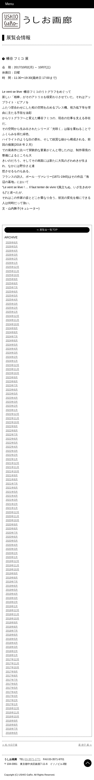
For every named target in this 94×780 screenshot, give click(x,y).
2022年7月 (12, 434)
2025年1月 (12, 311)
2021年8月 (12, 479)
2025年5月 (12, 295)
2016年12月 (12, 708)
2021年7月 (12, 483)
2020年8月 (12, 528)
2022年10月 (12, 422)
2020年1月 (12, 557)
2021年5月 (12, 491)
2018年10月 (12, 618)
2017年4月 (12, 692)
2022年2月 (12, 455)
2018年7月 (12, 630)
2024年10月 (12, 324)
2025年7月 (12, 287)
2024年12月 (12, 316)
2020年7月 (12, 532)
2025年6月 (12, 291)
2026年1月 (12, 263)
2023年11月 (12, 369)
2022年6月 (12, 438)
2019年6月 (12, 585)
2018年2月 (12, 651)
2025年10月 (12, 275)
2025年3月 (12, 303)
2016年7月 (12, 728)
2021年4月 (12, 495)
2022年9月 (12, 426)
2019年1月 (12, 606)
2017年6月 (12, 683)
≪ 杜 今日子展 (9, 745)
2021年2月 (12, 504)
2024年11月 (12, 320)
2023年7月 (12, 385)
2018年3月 (12, 647)
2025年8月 (12, 283)
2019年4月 (12, 593)
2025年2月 (12, 307)
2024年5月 (12, 344)
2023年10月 (12, 373)
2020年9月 (12, 524)
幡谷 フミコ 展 (17, 58)
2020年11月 (12, 516)
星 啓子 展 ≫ (85, 745)
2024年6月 (12, 340)
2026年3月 (12, 254)
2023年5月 (12, 393)
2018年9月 (12, 622)
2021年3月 (12, 499)
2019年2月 (12, 602)
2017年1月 (12, 704)
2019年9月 (12, 573)
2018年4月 (12, 643)
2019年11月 (12, 565)
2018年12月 (12, 610)
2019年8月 (12, 577)
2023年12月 (12, 365)
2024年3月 (12, 352)
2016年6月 (12, 733)
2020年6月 (12, 536)
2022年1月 (12, 459)
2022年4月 (12, 446)
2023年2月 (12, 405)
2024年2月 (12, 357)
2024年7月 (12, 336)
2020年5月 (12, 540)
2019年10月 (12, 569)
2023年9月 (12, 377)
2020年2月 (12, 553)
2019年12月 (12, 561)
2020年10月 (12, 520)
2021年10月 (12, 471)
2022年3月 (12, 451)
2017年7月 (12, 679)
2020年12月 (12, 512)
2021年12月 (12, 463)
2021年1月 (12, 508)
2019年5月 (12, 589)
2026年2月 (12, 258)
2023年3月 (12, 401)
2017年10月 (12, 667)
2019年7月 (12, 581)
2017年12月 (12, 659)
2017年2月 (12, 700)
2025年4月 (12, 299)
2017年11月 (12, 663)
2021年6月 (12, 487)
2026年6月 (12, 242)
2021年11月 (12, 467)
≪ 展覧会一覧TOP (47, 229)
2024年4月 (12, 348)
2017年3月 (12, 696)
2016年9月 (12, 720)
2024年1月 (12, 361)
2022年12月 (12, 414)
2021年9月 (12, 475)
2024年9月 (12, 328)
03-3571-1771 (32, 759)
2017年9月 (12, 671)
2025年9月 (12, 279)
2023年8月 (12, 381)
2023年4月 (12, 397)
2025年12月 (12, 267)
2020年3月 (12, 549)
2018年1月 (12, 655)
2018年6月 (12, 634)
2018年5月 (12, 639)
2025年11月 (12, 271)
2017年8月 (12, 675)
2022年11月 (12, 418)
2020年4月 (12, 545)
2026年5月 (12, 246)
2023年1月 (12, 410)
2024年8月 (12, 332)
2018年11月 (12, 614)
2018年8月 (12, 626)
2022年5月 (12, 442)
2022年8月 (12, 430)
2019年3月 (12, 598)
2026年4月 (12, 250)
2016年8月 (12, 724)
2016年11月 (12, 712)
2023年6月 (12, 389)
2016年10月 (12, 716)
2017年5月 (12, 687)
